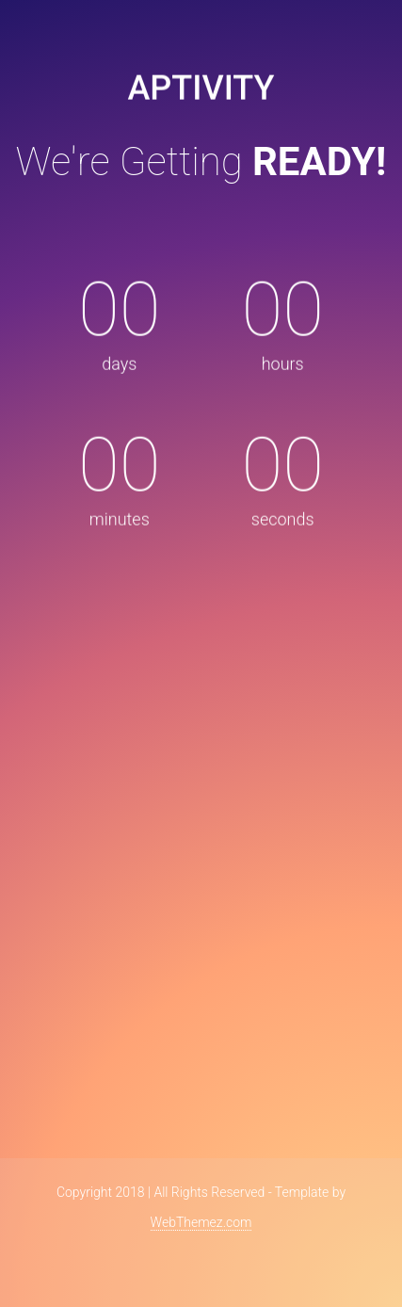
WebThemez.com (201, 1222)
